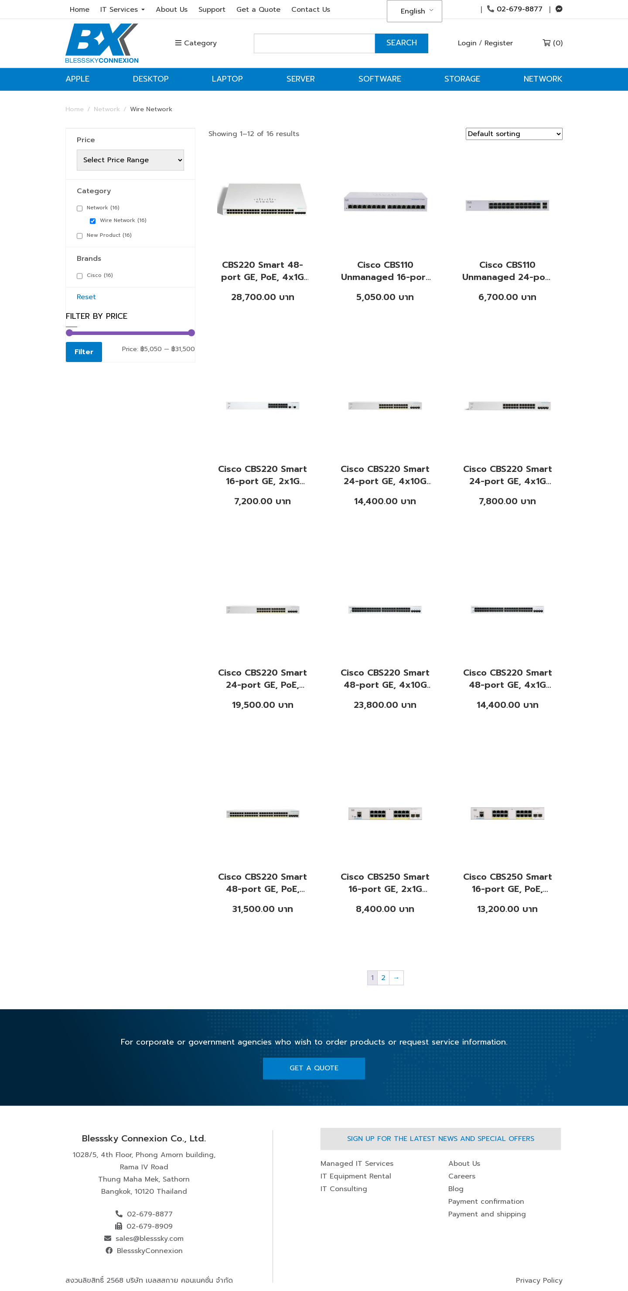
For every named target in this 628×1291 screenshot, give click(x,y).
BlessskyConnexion (150, 1251)
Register (499, 43)
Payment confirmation (486, 1201)
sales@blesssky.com (150, 1238)
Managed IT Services (357, 1163)
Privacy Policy (539, 1280)
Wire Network (123, 220)
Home (79, 9)
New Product (109, 235)
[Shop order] (514, 134)
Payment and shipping (487, 1214)
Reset (86, 297)
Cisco (100, 275)
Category (196, 43)
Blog (456, 1189)
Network (543, 79)
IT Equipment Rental (356, 1176)
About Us (172, 9)
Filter (84, 351)
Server (301, 79)
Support (211, 9)
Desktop (151, 79)
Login (467, 43)
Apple (77, 79)
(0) (553, 43)
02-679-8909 (149, 1226)
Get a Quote (258, 9)
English (413, 11)
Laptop (227, 79)
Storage (462, 79)
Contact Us (310, 9)
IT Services (122, 9)
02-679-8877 (515, 9)
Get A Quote (314, 1068)
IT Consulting (344, 1189)
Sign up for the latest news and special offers (440, 1139)
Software (379, 79)
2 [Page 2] (383, 978)
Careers (461, 1176)
